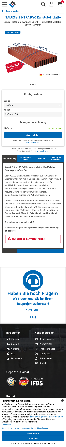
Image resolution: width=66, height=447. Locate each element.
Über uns (15, 339)
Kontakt (33, 310)
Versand (15, 349)
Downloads (16, 358)
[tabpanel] (33, 205)
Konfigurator (45, 353)
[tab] (9, 158)
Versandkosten (43, 151)
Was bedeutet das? (33, 143)
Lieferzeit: (9, 128)
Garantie (15, 344)
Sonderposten (12, 11)
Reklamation (45, 358)
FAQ (33, 317)
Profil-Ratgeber (47, 349)
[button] (4, 4)
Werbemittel (45, 344)
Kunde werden (46, 339)
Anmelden (33, 135)
